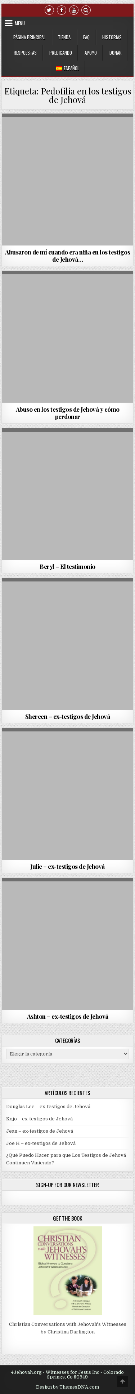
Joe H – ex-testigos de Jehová (41, 1143)
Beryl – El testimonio (67, 566)
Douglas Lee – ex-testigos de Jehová (48, 1106)
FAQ (86, 37)
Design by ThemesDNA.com (67, 1387)
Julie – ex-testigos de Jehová (67, 866)
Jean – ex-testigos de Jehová (39, 1131)
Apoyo (91, 52)
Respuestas (25, 52)
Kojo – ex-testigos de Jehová (39, 1118)
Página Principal (29, 37)
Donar (115, 52)
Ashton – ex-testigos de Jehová (67, 1016)
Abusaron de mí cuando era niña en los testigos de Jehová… (67, 255)
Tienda (64, 37)
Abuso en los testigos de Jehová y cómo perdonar (68, 412)
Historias (112, 37)
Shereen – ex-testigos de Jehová (67, 716)
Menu (20, 23)
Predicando (60, 52)
